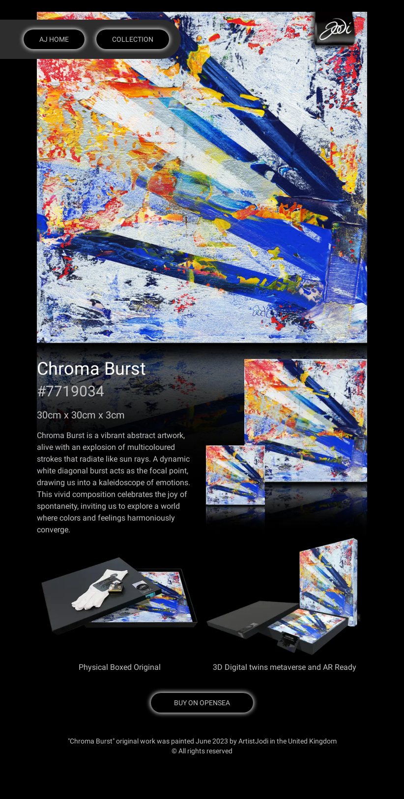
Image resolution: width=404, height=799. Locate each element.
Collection (132, 39)
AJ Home (54, 39)
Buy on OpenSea (202, 703)
